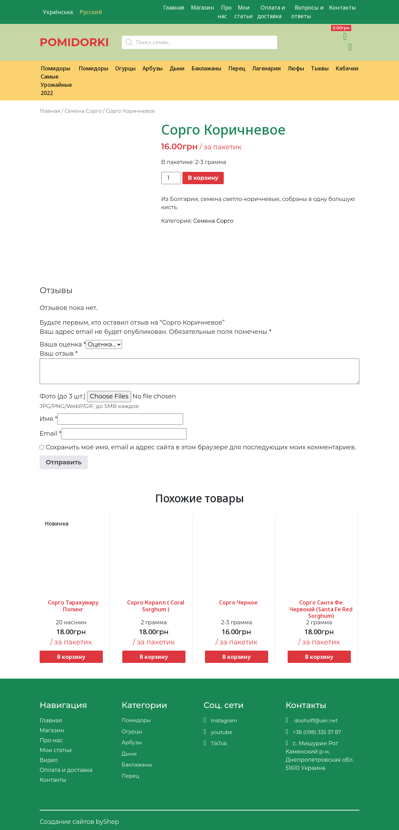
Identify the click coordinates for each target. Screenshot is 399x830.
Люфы (296, 68)
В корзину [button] (71, 657)
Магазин (202, 7)
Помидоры (93, 68)
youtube (218, 731)
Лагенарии (266, 68)
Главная (173, 7)
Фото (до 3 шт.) (62, 396)
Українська (58, 12)
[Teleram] (306, 36)
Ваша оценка (63, 344)
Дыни (176, 68)
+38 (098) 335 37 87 (313, 731)
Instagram (220, 720)
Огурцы (125, 68)
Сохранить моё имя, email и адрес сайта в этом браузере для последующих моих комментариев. (201, 447)
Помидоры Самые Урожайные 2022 (56, 81)
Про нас (225, 12)
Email (50, 433)
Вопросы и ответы (307, 12)
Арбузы (152, 68)
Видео (49, 760)
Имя (48, 419)
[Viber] (291, 36)
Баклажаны (206, 68)
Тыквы (320, 68)
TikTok (215, 743)
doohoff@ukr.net (312, 720)
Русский (91, 12)
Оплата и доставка (271, 12)
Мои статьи (243, 12)
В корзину (203, 178)
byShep (107, 822)
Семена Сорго (83, 111)
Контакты (342, 7)
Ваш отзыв (59, 353)
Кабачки (346, 68)
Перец (236, 68)
